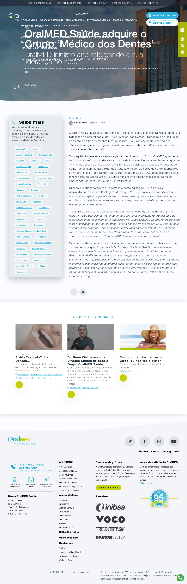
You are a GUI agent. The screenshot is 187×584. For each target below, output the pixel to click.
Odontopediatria (102, 37)
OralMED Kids (101, 59)
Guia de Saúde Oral (24, 196)
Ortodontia (121, 37)
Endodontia (41, 37)
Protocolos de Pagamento (35, 26)
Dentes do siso (22, 172)
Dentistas (26, 37)
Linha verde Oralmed (45, 481)
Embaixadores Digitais (77, 59)
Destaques (65, 54)
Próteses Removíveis (43, 243)
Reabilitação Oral (38, 249)
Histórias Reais (29, 48)
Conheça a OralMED (51, 20)
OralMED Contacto (147, 3)
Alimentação (21, 149)
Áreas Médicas (82, 31)
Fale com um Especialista (15, 481)
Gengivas (20, 190)
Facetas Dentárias (23, 184)
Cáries (48, 161)
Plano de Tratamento (125, 20)
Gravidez (34, 190)
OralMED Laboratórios (70, 3)
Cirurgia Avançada (23, 167)
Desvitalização (41, 172)
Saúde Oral (39, 260)
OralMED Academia (97, 3)
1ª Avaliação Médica (98, 20)
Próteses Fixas (22, 243)
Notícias (25, 59)
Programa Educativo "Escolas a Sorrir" (31, 231)
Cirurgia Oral (43, 167)
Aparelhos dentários (24, 155)
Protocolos (20, 249)
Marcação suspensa (30, 481)
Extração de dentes (44, 178)
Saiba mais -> (146, 483)
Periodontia (27, 43)
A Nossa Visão (29, 20)
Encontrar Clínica (108, 487)
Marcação (162, 15)
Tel (162, 22)
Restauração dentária (42, 254)
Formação (42, 184)
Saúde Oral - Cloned (24, 266)
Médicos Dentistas (41, 213)
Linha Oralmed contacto (30, 466)
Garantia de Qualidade (66, 26)
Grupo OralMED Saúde (41, 3)
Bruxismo (20, 161)
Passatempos (21, 225)
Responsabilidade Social (47, 59)
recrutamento (21, 254)
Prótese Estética (46, 43)
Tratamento (20, 272)
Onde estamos (49, 48)
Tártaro (42, 266)
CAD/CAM (35, 161)
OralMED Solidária (122, 3)
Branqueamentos (46, 155)
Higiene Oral (21, 202)
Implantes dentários (24, 208)
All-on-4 (36, 149)
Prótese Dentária (23, 237)
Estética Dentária (61, 37)
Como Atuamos (75, 20)
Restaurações (21, 260)
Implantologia (82, 37)
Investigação (21, 213)
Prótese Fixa (42, 237)
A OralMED (82, 14)
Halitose (42, 196)
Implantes (37, 202)
